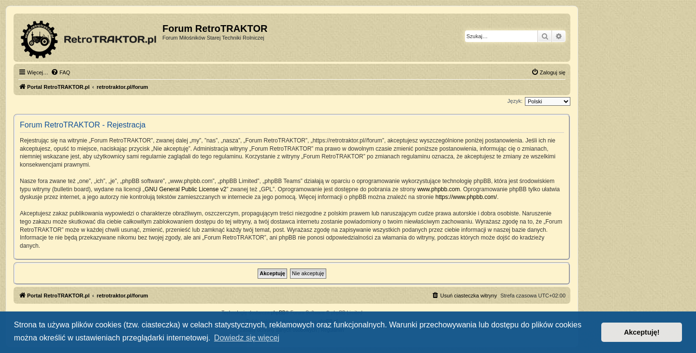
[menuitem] (60, 72)
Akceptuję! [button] (642, 332)
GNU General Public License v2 (185, 189)
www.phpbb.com (438, 189)
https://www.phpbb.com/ (466, 197)
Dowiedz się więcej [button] (246, 338)
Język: (515, 101)
